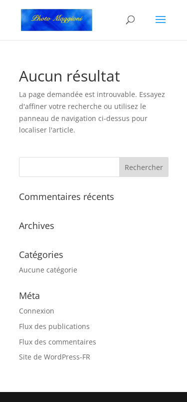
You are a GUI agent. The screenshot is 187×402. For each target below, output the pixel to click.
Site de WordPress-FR (54, 357)
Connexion (36, 311)
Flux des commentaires (57, 341)
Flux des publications (54, 326)
